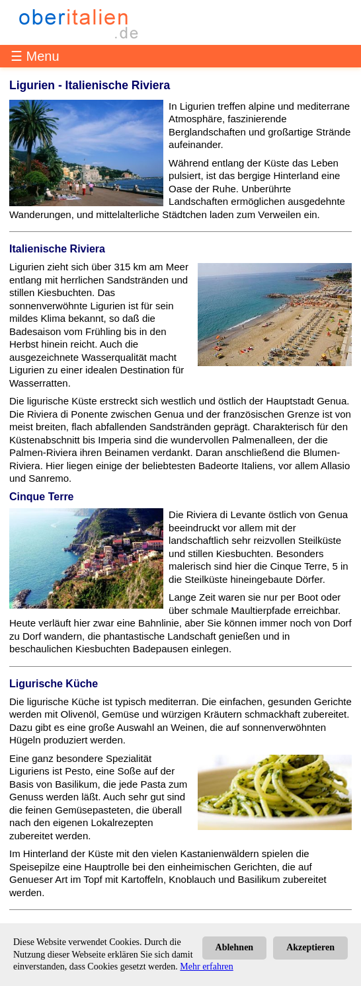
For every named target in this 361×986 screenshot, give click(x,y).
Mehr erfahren (206, 966)
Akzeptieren (310, 947)
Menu (43, 56)
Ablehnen (235, 947)
